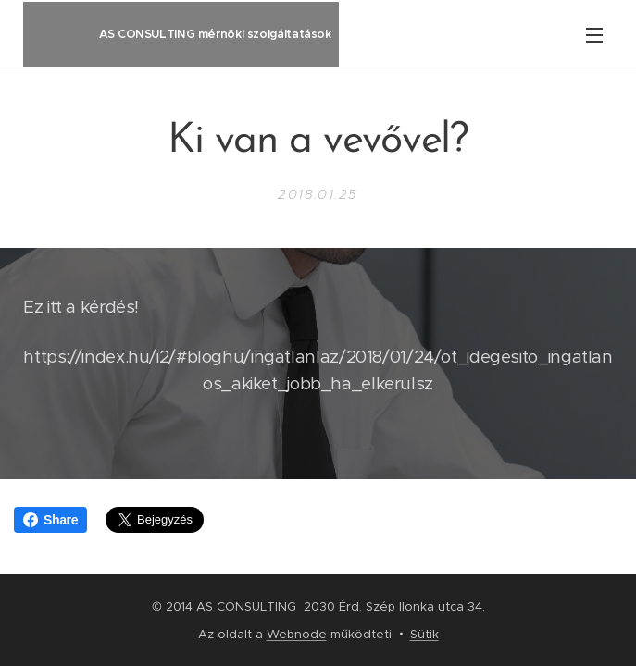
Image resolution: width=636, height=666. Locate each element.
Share (50, 519)
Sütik (424, 634)
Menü (594, 35)
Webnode (297, 634)
